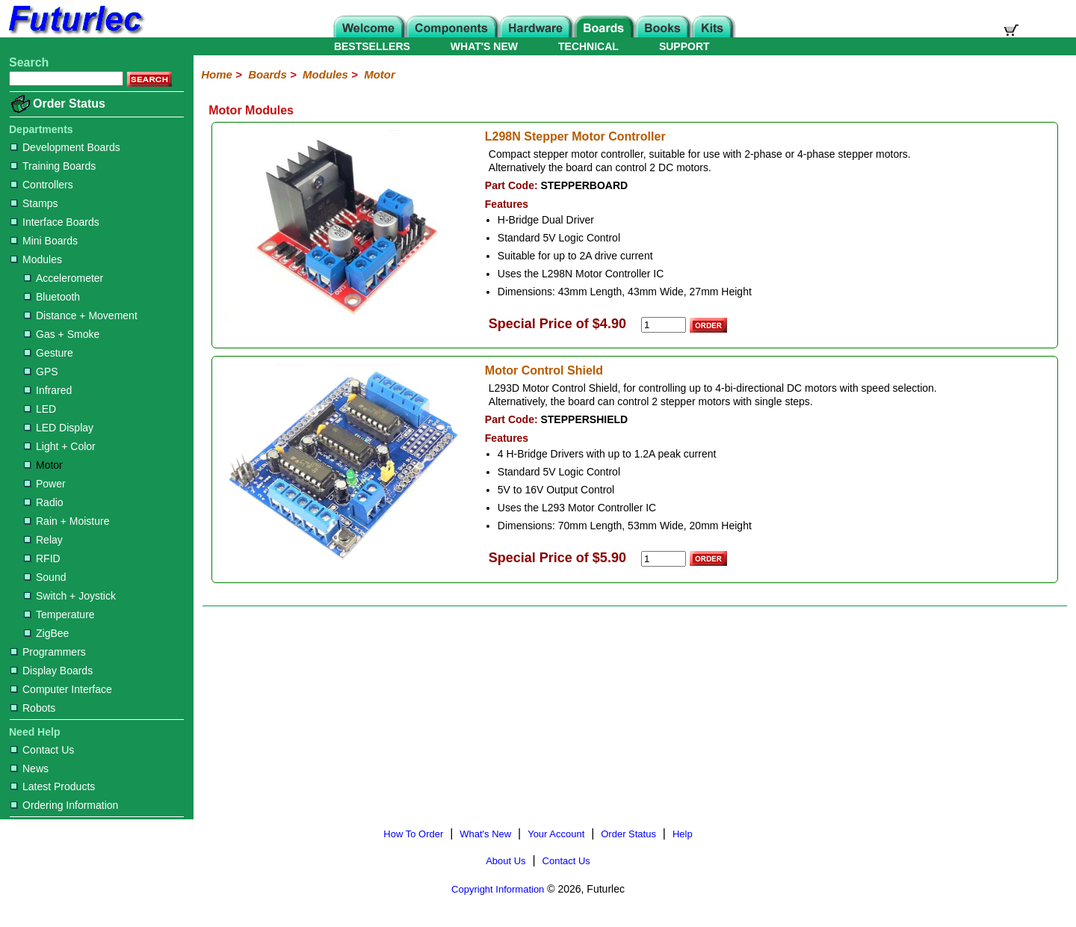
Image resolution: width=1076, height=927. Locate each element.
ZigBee (46, 633)
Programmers (48, 652)
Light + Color (60, 446)
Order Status (69, 103)
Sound (45, 577)
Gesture (48, 353)
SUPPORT (684, 46)
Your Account (556, 834)
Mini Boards (44, 241)
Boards (267, 74)
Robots (32, 708)
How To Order (413, 834)
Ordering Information (64, 805)
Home (216, 74)
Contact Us (42, 750)
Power (45, 484)
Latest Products (52, 786)
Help (682, 834)
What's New (485, 834)
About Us (505, 860)
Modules (36, 259)
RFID (42, 558)
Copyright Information (497, 889)
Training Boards (53, 166)
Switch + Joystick (70, 596)
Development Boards (65, 147)
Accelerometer (63, 278)
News (29, 768)
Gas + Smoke (61, 334)
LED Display (58, 428)
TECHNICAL (588, 46)
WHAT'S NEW (484, 46)
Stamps (34, 203)
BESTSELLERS (372, 46)
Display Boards (51, 671)
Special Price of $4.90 (557, 323)
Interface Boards (54, 222)
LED (40, 409)
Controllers (41, 185)
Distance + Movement (80, 315)
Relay (43, 540)
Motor (43, 465)
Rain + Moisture (66, 521)
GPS (41, 372)
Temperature (59, 614)
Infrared (48, 390)
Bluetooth (52, 297)
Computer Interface (61, 689)
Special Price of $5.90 (557, 557)
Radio (44, 502)
